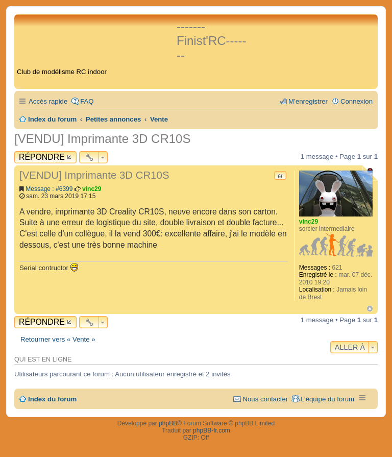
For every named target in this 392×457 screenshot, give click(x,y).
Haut (370, 308)
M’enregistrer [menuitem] (308, 101)
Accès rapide (48, 101)
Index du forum (52, 399)
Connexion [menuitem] (356, 101)
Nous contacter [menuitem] (265, 399)
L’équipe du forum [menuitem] (327, 399)
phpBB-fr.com (211, 430)
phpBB (168, 423)
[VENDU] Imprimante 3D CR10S (102, 139)
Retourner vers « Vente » (57, 339)
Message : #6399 (49, 189)
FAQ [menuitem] (86, 101)
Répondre (42, 157)
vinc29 (308, 221)
